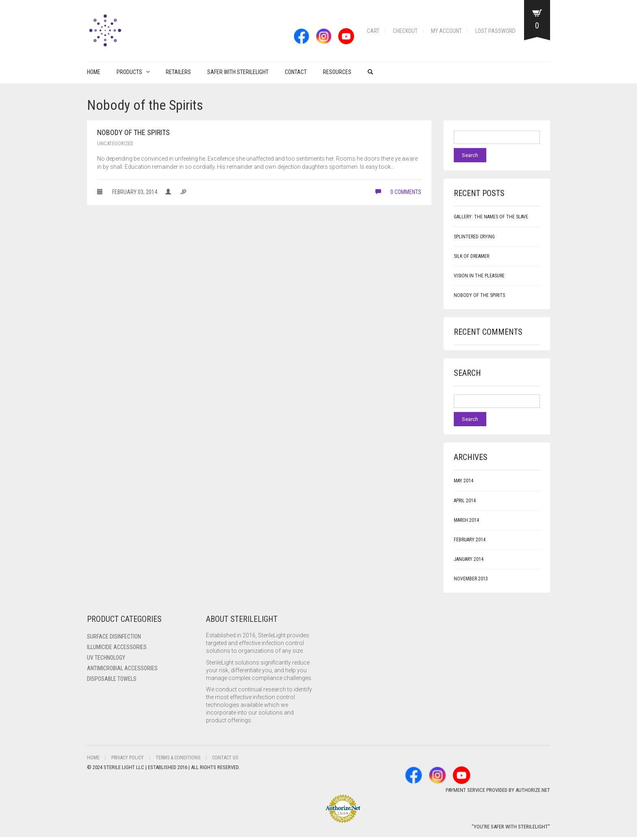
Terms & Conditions (178, 758)
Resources (337, 72)
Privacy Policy (127, 758)
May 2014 (463, 481)
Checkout (405, 31)
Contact (296, 72)
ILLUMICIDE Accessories (117, 647)
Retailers (178, 72)
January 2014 (468, 559)
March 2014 (466, 520)
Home (93, 72)
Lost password (495, 31)
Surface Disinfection (114, 636)
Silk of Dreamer (471, 256)
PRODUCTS (129, 72)
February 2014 (469, 540)
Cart (373, 31)
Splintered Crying (474, 237)
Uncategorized (115, 143)
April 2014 (465, 501)
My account (446, 31)
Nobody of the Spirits (133, 132)
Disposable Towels (111, 679)
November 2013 (471, 579)
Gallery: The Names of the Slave (491, 217)
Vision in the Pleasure (479, 276)
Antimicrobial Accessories (122, 668)
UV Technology (106, 657)
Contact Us (225, 758)
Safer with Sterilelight (238, 72)
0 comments (398, 192)
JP (183, 192)
